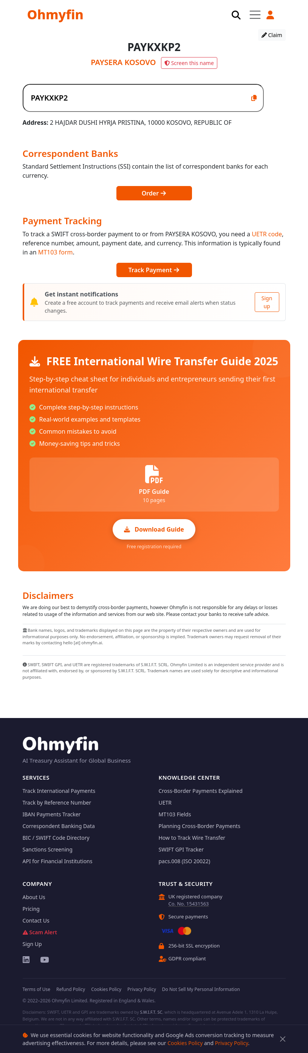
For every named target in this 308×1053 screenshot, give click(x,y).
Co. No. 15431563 (189, 903)
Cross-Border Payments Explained (201, 790)
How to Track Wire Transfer (192, 837)
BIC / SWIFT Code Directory (56, 837)
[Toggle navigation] (254, 14)
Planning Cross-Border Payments (199, 826)
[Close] (283, 1039)
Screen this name (189, 63)
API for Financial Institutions (58, 861)
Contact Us (36, 920)
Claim (272, 35)
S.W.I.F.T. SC (151, 1012)
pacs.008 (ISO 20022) (184, 861)
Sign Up (32, 944)
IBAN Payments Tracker (52, 814)
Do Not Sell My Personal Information (201, 989)
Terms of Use (36, 989)
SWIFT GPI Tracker (181, 849)
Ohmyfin (55, 14)
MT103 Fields (175, 814)
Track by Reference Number (57, 802)
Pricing (31, 908)
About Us (34, 897)
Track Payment (154, 270)
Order (154, 193)
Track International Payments (59, 790)
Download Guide (154, 529)
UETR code (267, 234)
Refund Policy (70, 989)
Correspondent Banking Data (59, 826)
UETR (165, 802)
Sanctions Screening (48, 849)
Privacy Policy (231, 1043)
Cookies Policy (185, 1043)
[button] (270, 15)
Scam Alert (40, 932)
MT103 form (55, 252)
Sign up (267, 302)
